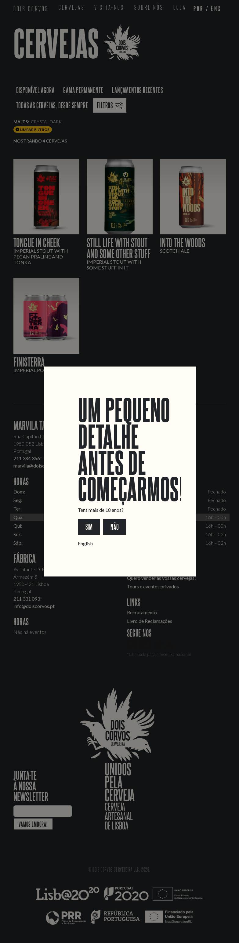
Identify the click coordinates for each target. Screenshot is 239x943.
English (85, 543)
